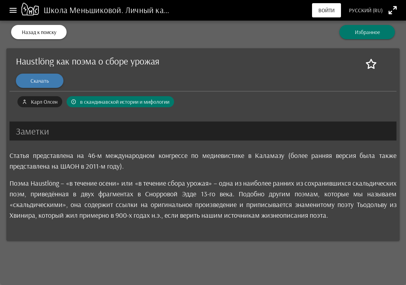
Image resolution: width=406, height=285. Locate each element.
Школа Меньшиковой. (84, 10)
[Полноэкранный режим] (392, 10)
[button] (203, 131)
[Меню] (13, 10)
